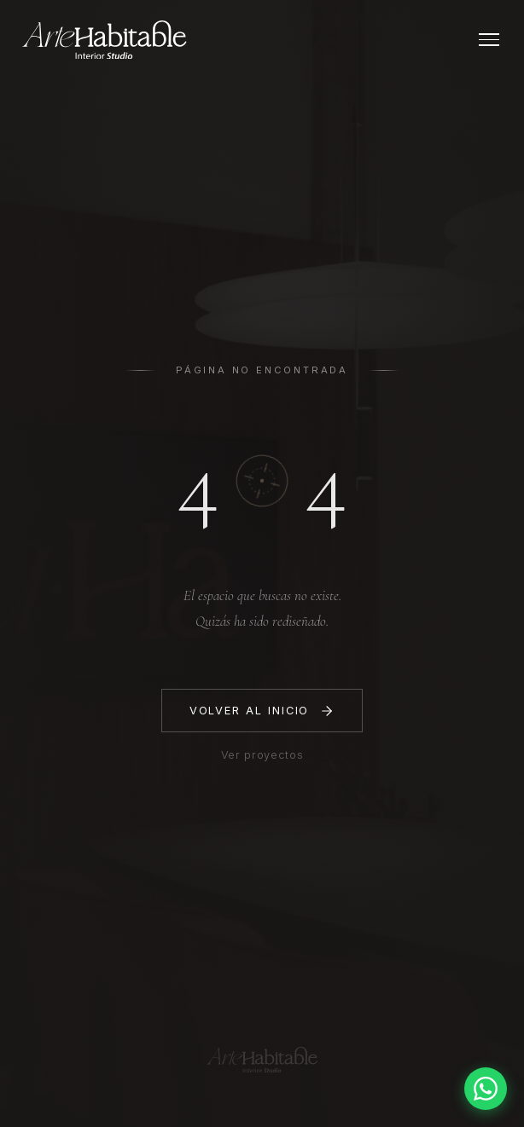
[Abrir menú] (489, 39)
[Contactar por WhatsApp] (485, 1088)
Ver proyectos (262, 754)
